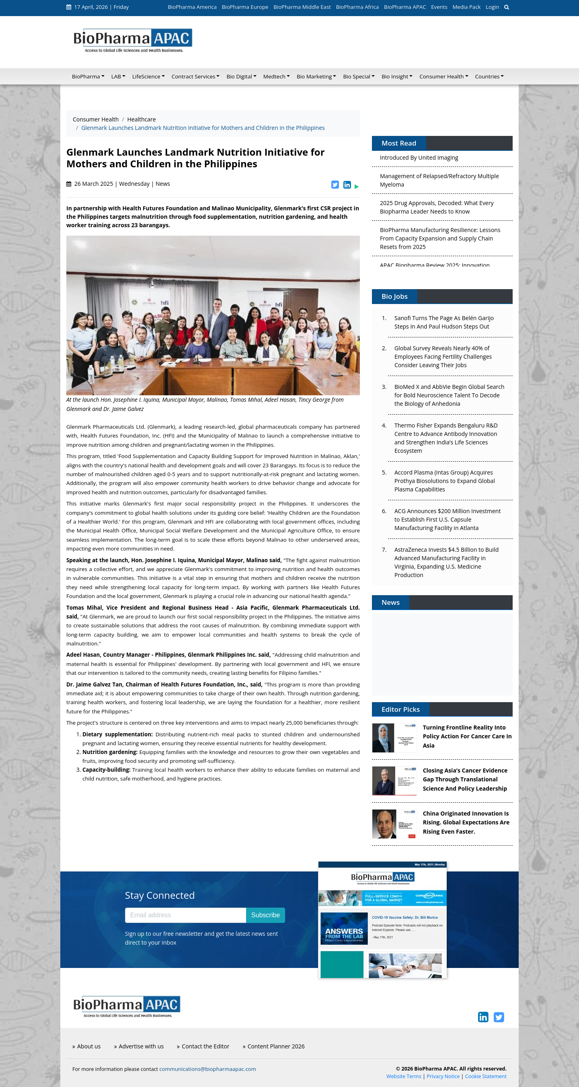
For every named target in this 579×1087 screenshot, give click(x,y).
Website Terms (403, 1076)
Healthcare (141, 119)
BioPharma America (192, 6)
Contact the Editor (203, 1046)
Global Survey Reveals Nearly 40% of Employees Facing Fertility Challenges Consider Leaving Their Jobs (443, 356)
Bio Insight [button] (395, 76)
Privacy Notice (443, 1076)
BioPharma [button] (86, 76)
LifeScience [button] (146, 76)
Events (439, 6)
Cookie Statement (486, 1076)
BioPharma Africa (357, 6)
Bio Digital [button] (239, 76)
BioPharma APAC (405, 6)
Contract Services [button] (194, 76)
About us (86, 1046)
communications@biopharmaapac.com (207, 1069)
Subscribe (265, 915)
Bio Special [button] (356, 76)
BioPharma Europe (245, 6)
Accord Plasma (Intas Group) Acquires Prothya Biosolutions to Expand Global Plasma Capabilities (444, 480)
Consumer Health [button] (441, 76)
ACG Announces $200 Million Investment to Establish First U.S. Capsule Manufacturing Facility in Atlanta (447, 519)
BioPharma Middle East (302, 6)
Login (492, 6)
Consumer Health (96, 119)
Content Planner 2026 (274, 1046)
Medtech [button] (274, 76)
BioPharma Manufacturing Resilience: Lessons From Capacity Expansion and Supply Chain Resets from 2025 (440, 240)
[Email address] (185, 915)
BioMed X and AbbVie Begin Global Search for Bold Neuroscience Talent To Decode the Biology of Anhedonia (449, 395)
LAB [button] (116, 76)
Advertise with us (139, 1046)
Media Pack (466, 6)
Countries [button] (487, 76)
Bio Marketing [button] (314, 76)
